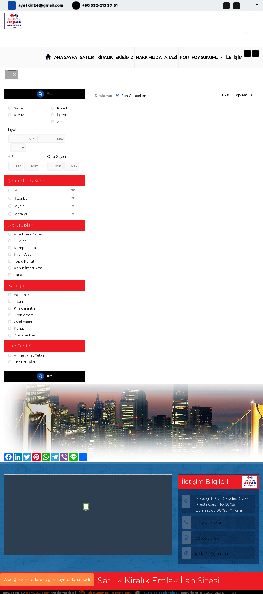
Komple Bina (22, 247)
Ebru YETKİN (21, 359)
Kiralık (16, 115)
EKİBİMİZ (124, 57)
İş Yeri (59, 115)
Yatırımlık (18, 293)
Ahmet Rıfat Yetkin (26, 353)
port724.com (37, 590)
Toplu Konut (21, 260)
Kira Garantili (21, 306)
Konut (59, 108)
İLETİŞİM (234, 57)
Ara (44, 94)
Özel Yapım (21, 320)
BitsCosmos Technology (106, 590)
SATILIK (87, 57)
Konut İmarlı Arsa (25, 266)
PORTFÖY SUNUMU (201, 57)
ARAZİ (170, 57)
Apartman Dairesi (26, 234)
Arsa (58, 121)
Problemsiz (20, 313)
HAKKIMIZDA (149, 57)
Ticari (15, 300)
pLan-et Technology (159, 590)
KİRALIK (105, 57)
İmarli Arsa (20, 253)
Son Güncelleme (132, 96)
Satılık (16, 108)
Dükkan (17, 240)
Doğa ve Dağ (22, 333)
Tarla (15, 273)
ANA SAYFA (65, 57)
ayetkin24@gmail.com (40, 5)
